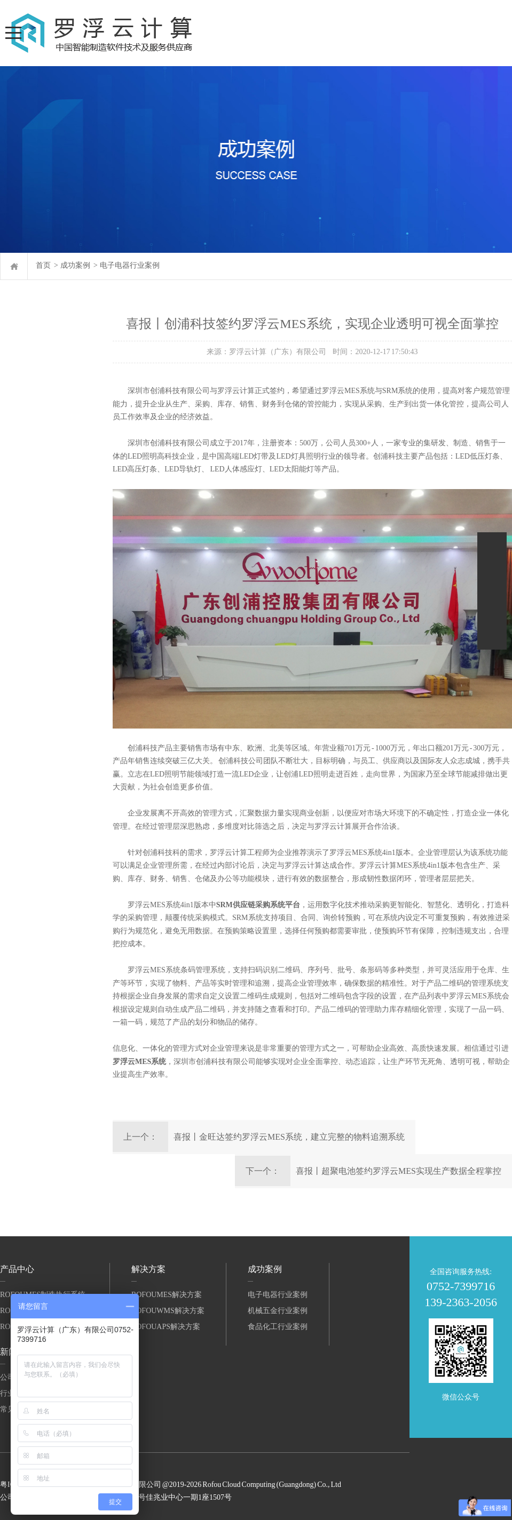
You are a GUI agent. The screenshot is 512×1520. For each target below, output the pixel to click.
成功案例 (75, 265)
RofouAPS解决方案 (165, 1327)
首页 (43, 265)
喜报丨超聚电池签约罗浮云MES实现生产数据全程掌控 (398, 1170)
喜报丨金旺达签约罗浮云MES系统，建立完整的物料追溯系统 (289, 1136)
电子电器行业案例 (130, 265)
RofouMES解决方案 (166, 1295)
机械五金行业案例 (278, 1311)
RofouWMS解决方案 (167, 1311)
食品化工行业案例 (278, 1327)
